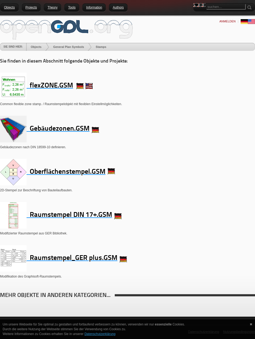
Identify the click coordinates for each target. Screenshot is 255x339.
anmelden (227, 21)
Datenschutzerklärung (100, 334)
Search (197, 14)
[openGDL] (66, 29)
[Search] (226, 7)
